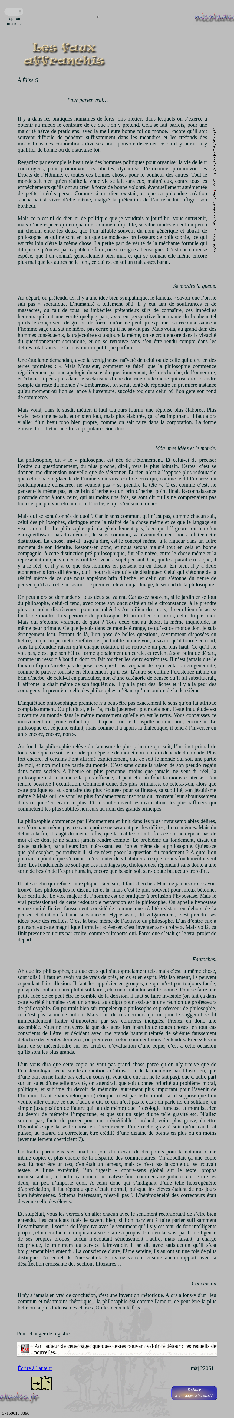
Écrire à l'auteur (35, 1368)
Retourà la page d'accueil (194, 1393)
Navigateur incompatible (13, 12)
